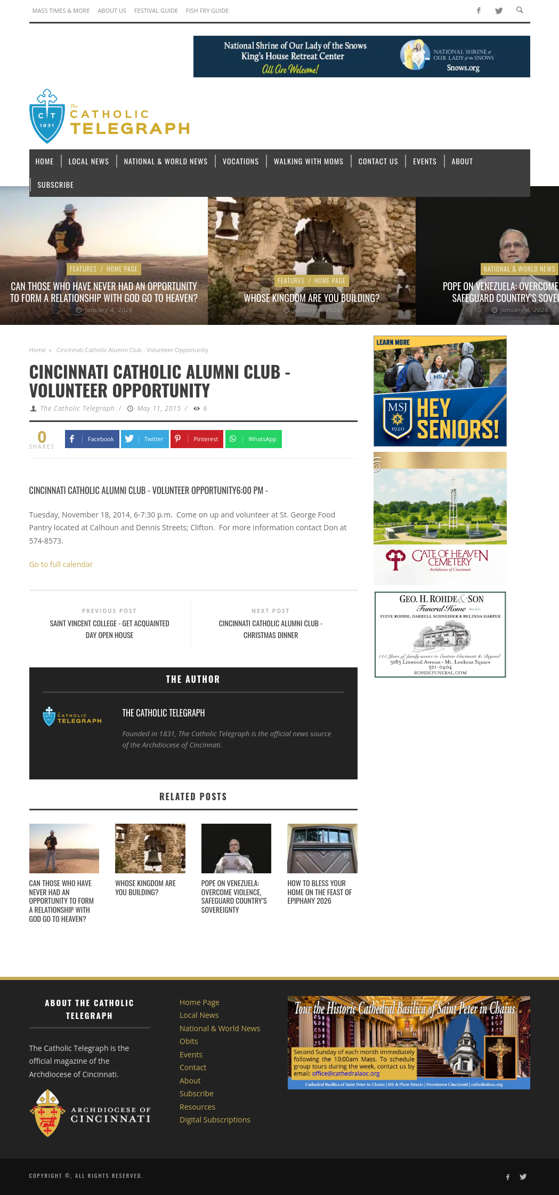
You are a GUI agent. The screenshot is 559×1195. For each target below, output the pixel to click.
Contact (193, 1067)
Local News (199, 1015)
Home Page (122, 268)
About (190, 1081)
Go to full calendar (61, 564)
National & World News (520, 268)
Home (37, 350)
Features (83, 268)
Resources (197, 1107)
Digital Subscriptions (215, 1119)
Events (191, 1054)
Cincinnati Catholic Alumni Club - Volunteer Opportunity (133, 490)
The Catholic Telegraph (77, 408)
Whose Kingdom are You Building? (312, 298)
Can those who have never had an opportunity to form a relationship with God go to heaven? (104, 292)
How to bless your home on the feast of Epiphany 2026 (319, 891)
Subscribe (197, 1093)
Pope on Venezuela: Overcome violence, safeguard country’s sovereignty (234, 896)
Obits (189, 1041)
